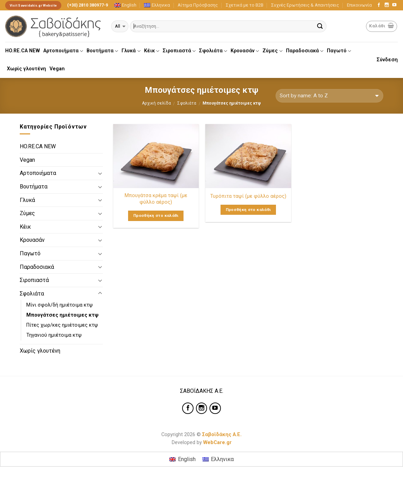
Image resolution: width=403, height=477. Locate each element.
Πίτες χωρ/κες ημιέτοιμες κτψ (62, 325)
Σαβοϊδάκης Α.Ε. (222, 435)
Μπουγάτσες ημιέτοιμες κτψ (62, 315)
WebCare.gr (217, 442)
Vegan (57, 69)
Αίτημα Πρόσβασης (198, 5)
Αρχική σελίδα (156, 103)
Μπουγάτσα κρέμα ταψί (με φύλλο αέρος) (156, 199)
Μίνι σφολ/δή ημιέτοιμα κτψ (59, 305)
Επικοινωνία (359, 5)
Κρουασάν (245, 51)
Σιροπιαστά (179, 51)
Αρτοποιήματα (63, 51)
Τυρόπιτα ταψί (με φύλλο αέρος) (248, 196)
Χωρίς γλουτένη (26, 69)
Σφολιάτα (213, 51)
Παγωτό (339, 51)
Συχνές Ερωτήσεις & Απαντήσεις (305, 5)
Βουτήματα (102, 51)
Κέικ (151, 51)
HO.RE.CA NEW (22, 51)
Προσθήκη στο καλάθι (156, 215)
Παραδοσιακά (304, 51)
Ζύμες (272, 51)
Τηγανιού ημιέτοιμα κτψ (54, 335)
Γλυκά (131, 51)
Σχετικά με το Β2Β (244, 5)
